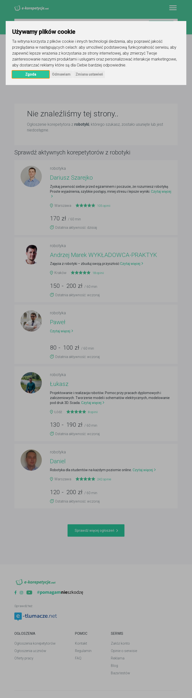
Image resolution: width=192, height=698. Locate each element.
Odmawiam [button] (61, 74)
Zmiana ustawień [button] (89, 74)
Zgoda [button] (30, 74)
